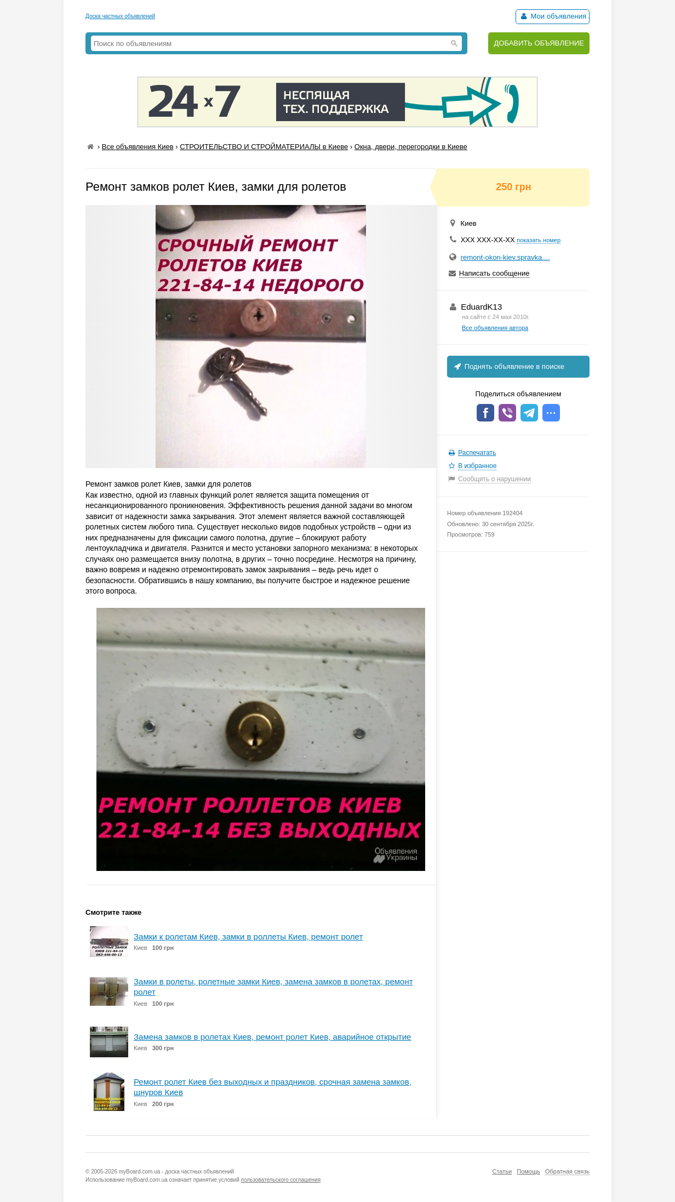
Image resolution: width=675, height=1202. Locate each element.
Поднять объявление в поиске (508, 366)
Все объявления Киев (138, 147)
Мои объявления (552, 16)
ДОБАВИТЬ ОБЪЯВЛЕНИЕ (539, 43)
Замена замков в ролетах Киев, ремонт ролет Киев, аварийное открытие (272, 1036)
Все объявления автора (495, 327)
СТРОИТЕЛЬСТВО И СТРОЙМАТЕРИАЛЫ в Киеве (264, 147)
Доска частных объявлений (120, 16)
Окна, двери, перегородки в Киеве (410, 147)
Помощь (528, 1171)
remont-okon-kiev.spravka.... (505, 257)
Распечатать (477, 453)
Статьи (502, 1171)
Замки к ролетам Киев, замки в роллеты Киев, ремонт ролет (248, 936)
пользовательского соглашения (281, 1180)
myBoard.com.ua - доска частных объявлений (176, 1172)
